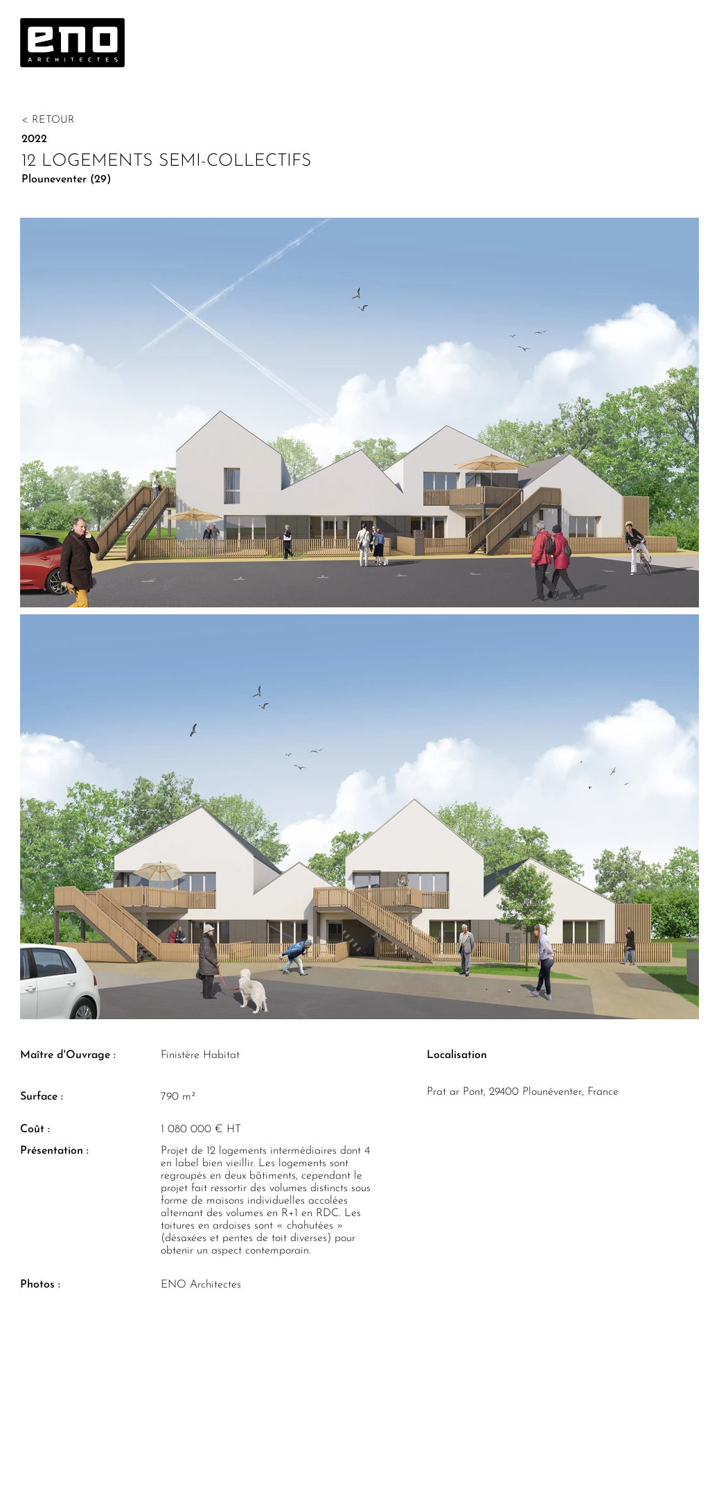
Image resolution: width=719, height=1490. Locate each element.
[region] (79, 47)
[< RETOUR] (91, 119)
